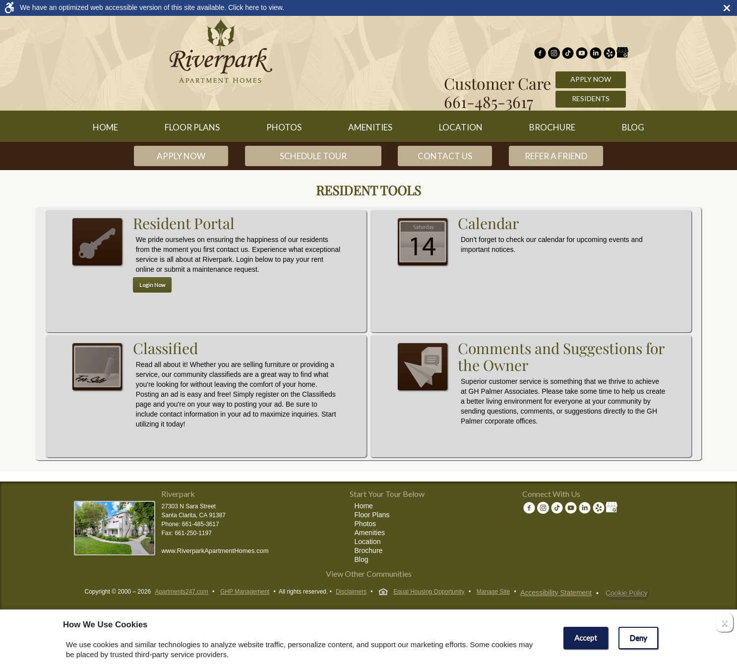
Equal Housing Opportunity (421, 592)
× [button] (728, 7)
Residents (591, 98)
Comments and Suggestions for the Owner (424, 388)
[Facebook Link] (540, 54)
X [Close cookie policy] (724, 622)
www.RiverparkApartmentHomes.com (214, 550)
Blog (633, 127)
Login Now (152, 285)
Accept (585, 637)
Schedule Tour (313, 156)
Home (105, 127)
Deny (638, 637)
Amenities (370, 127)
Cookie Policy (627, 593)
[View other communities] (368, 575)
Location (461, 127)
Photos (284, 127)
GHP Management (244, 591)
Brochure (552, 127)
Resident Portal (98, 263)
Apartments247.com (181, 591)
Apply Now (590, 79)
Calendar (424, 263)
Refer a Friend (556, 156)
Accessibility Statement (556, 593)
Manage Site (493, 591)
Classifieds (98, 388)
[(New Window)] (554, 54)
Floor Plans (192, 127)
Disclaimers (351, 591)
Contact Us (445, 156)
